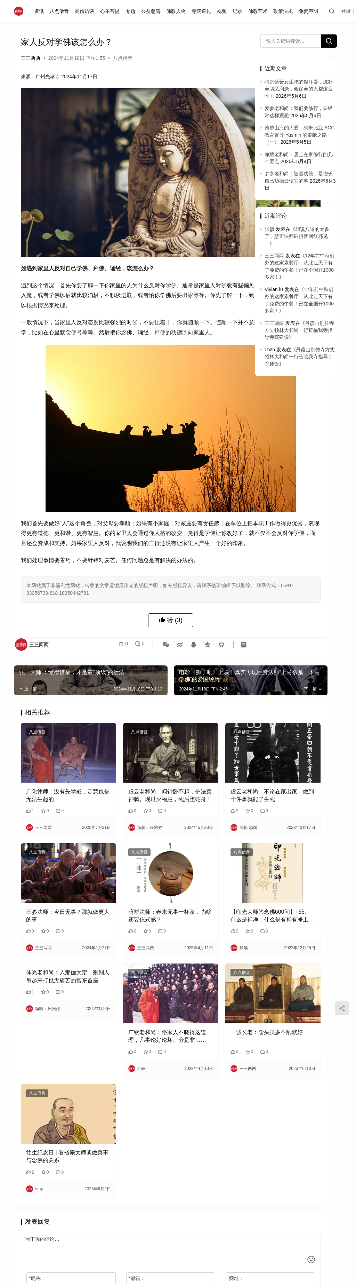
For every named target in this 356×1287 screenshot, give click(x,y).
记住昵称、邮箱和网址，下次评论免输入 (70, 1182)
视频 (223, 11)
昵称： (37, 1168)
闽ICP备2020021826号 (99, 1232)
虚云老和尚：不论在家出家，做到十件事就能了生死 (205, 734)
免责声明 (310, 11)
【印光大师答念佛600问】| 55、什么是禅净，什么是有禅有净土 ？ (205, 838)
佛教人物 (177, 11)
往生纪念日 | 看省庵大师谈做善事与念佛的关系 (54, 1046)
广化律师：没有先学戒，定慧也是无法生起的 (54, 734)
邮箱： (110, 1168)
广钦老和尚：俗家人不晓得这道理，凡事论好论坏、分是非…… (129, 942)
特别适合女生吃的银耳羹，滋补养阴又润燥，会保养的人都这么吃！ (299, 89)
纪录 (239, 11)
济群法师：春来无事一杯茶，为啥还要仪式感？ (129, 838)
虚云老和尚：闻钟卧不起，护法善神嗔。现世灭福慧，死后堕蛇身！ (129, 734)
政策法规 (284, 11)
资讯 (41, 11)
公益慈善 (152, 11)
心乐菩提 (111, 11)
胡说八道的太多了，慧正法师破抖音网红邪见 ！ (297, 236)
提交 (226, 1182)
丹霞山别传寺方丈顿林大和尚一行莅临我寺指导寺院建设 (299, 330)
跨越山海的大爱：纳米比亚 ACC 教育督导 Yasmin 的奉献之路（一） (299, 135)
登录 (348, 11)
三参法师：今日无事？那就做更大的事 (54, 838)
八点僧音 (61, 11)
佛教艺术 (259, 11)
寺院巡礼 (203, 11)
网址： (183, 1168)
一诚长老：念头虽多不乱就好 (205, 942)
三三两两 (30, 58)
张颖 (269, 229)
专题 (132, 11)
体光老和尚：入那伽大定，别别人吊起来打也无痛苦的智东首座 (54, 899)
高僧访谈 (86, 11)
